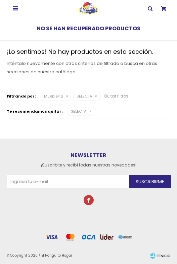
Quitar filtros (116, 96)
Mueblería (53, 96)
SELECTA (84, 96)
